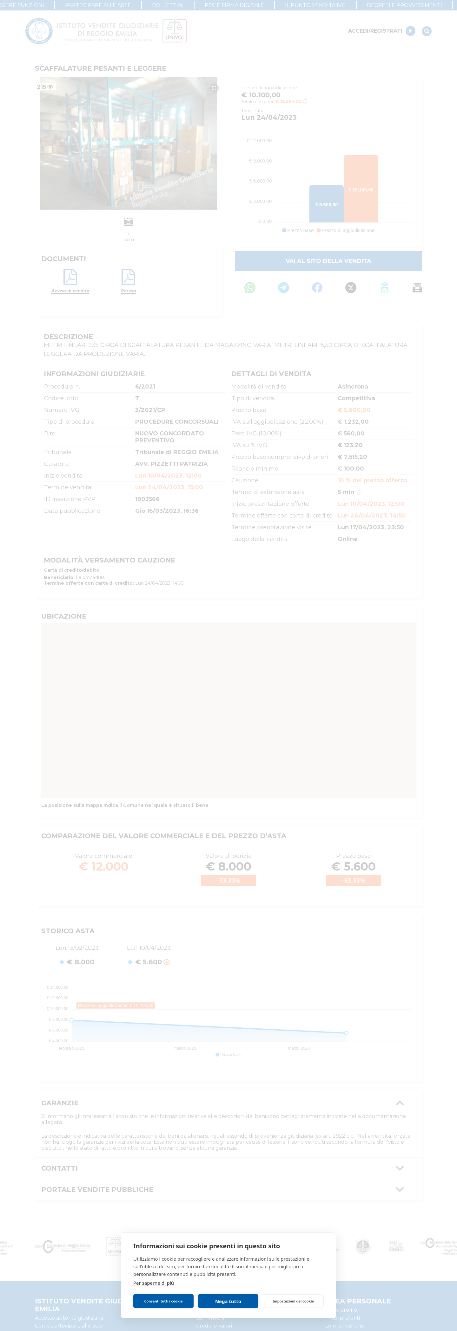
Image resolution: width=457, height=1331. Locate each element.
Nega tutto (228, 1301)
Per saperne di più (153, 1283)
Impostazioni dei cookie (293, 1301)
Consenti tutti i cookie (163, 1301)
